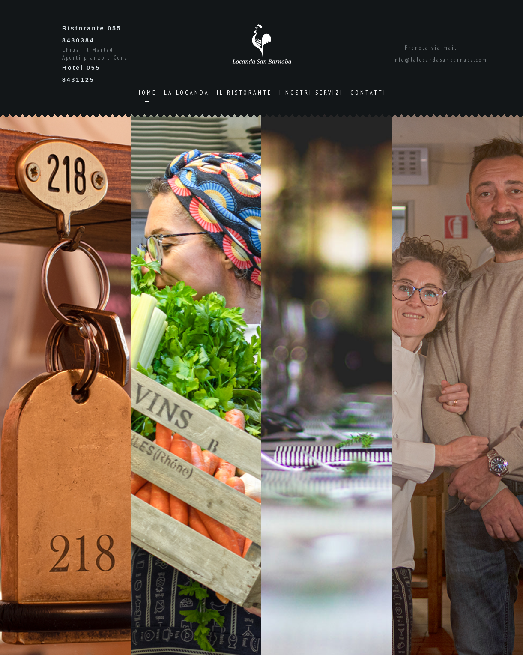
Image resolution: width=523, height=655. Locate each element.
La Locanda (186, 92)
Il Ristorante (244, 92)
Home (147, 92)
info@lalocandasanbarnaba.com (439, 59)
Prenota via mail (431, 47)
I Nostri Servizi (311, 92)
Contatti (368, 92)
